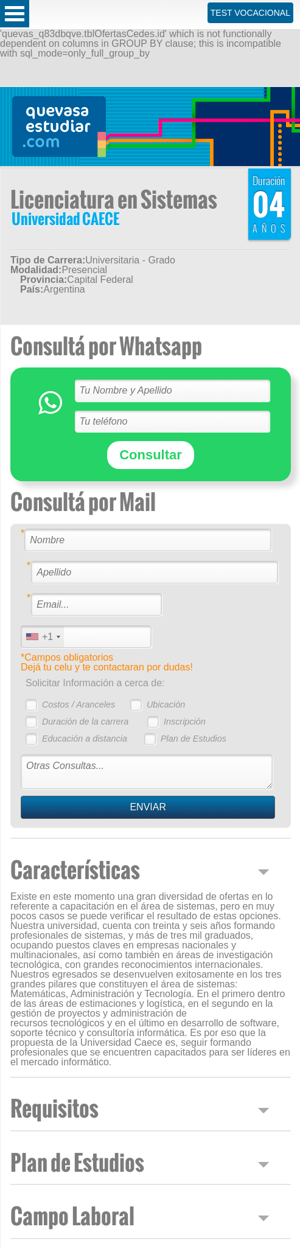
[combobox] (42, 636)
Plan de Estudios (193, 738)
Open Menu (14, 13)
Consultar (150, 454)
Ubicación (166, 704)
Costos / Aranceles (78, 704)
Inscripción (185, 721)
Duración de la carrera (85, 721)
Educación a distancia (84, 738)
